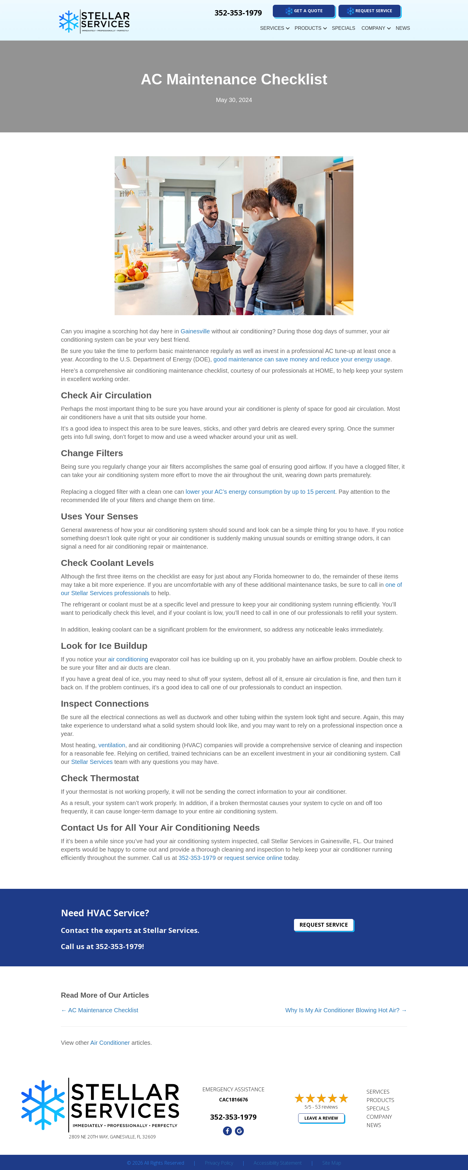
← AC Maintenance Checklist (99, 1010)
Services (272, 28)
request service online (253, 858)
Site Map (331, 1163)
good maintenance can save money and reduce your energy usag (300, 359)
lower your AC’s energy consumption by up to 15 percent (260, 491)
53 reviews (326, 1107)
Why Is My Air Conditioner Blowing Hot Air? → (346, 1010)
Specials (343, 28)
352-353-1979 (197, 858)
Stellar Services (92, 762)
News (403, 28)
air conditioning (128, 659)
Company (373, 28)
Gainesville (195, 331)
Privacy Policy (219, 1163)
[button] (369, 11)
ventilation (111, 745)
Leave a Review (321, 1118)
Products (308, 28)
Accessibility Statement (278, 1163)
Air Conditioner (110, 1042)
